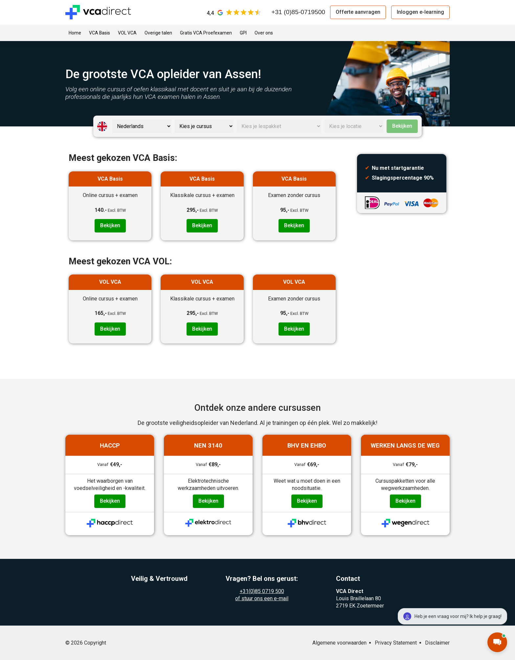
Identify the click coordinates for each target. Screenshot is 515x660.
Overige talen (158, 32)
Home (75, 32)
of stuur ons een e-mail (261, 598)
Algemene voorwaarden (339, 643)
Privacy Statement (396, 643)
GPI (243, 32)
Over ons (264, 32)
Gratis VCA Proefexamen (206, 32)
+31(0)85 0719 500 (262, 591)
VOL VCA (127, 32)
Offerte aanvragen (358, 12)
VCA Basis (99, 32)
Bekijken (402, 126)
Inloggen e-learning (420, 12)
